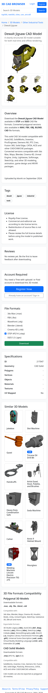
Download (24, 343)
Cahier (10, 539)
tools (8, 201)
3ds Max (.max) (15, 313)
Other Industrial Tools (33, 22)
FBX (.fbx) (12, 317)
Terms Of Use (18, 689)
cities (18, 14)
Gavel (9, 452)
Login (32, 3)
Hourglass (32, 565)
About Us (6, 689)
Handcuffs (11, 482)
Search (41, 10)
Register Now (24, 289)
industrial (30, 196)
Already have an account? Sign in (24, 295)
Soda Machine (33, 510)
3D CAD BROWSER (13, 4)
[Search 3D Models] (19, 10)
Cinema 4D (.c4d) (15, 329)
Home (4, 22)
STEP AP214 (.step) (16, 333)
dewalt (9, 196)
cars (22, 14)
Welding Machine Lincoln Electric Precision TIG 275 (13, 574)
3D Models (15, 22)
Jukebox (10, 428)
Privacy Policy (32, 689)
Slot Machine (33, 428)
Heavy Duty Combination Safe (13, 512)
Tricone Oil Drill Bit (32, 456)
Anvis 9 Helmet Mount (34, 539)
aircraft (28, 14)
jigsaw (19, 196)
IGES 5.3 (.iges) (14, 337)
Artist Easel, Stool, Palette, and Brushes (33, 484)
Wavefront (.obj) (15, 321)
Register (42, 4)
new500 (11, 14)
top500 (4, 14)
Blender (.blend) (15, 325)
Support (44, 689)
